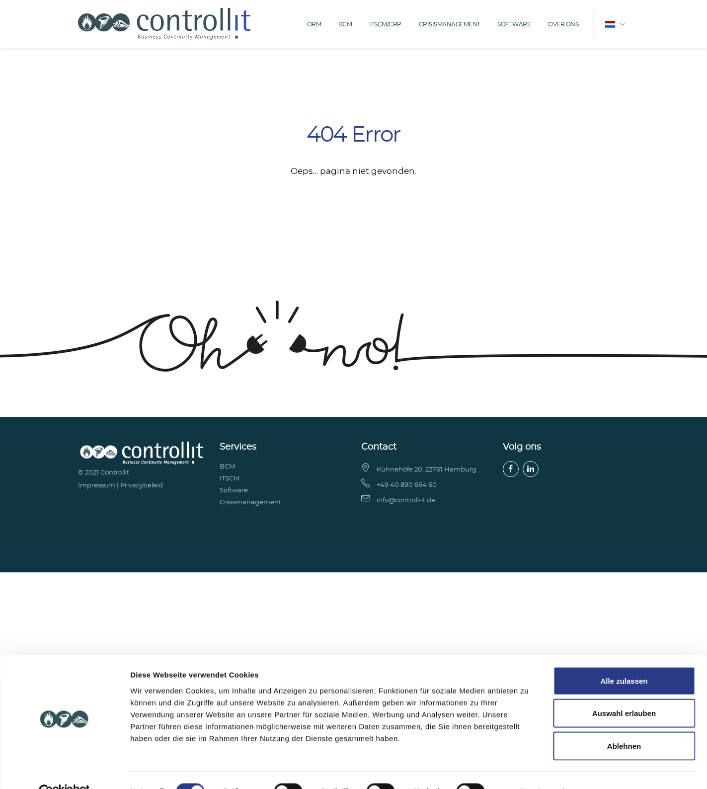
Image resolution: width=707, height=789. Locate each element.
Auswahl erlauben (624, 605)
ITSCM (229, 478)
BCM (345, 24)
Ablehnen (624, 637)
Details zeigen (528, 683)
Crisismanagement (449, 24)
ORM (314, 24)
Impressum (96, 485)
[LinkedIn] (531, 469)
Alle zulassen (623, 572)
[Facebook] (511, 469)
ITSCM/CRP (385, 24)
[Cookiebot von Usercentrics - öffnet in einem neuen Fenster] (64, 683)
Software (514, 24)
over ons (563, 24)
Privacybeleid (141, 485)
